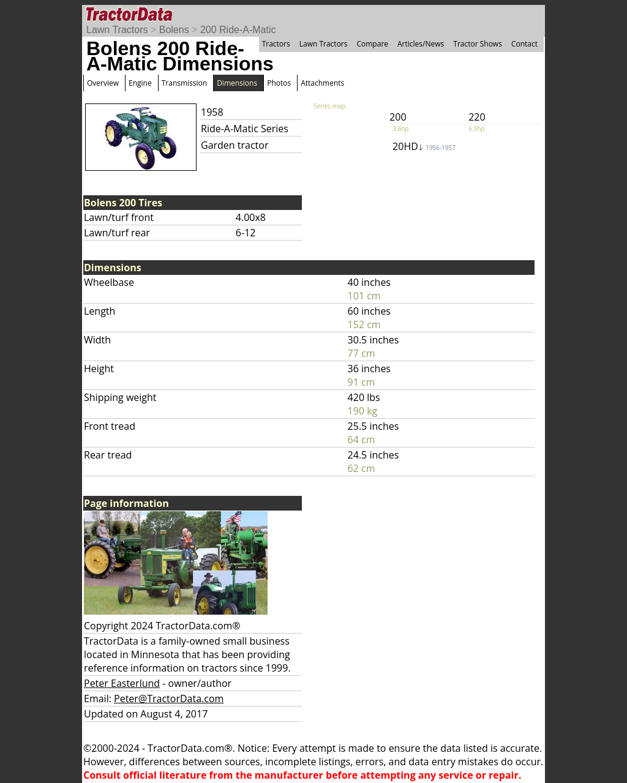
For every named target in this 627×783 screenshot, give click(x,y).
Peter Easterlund (122, 683)
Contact (524, 44)
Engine (140, 83)
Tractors (276, 44)
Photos (279, 83)
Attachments (322, 83)
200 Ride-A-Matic (238, 29)
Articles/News (420, 44)
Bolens (174, 29)
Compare (372, 44)
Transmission (184, 83)
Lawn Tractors (117, 29)
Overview (103, 83)
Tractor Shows (477, 44)
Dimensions (237, 83)
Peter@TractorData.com (168, 698)
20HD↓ (424, 146)
